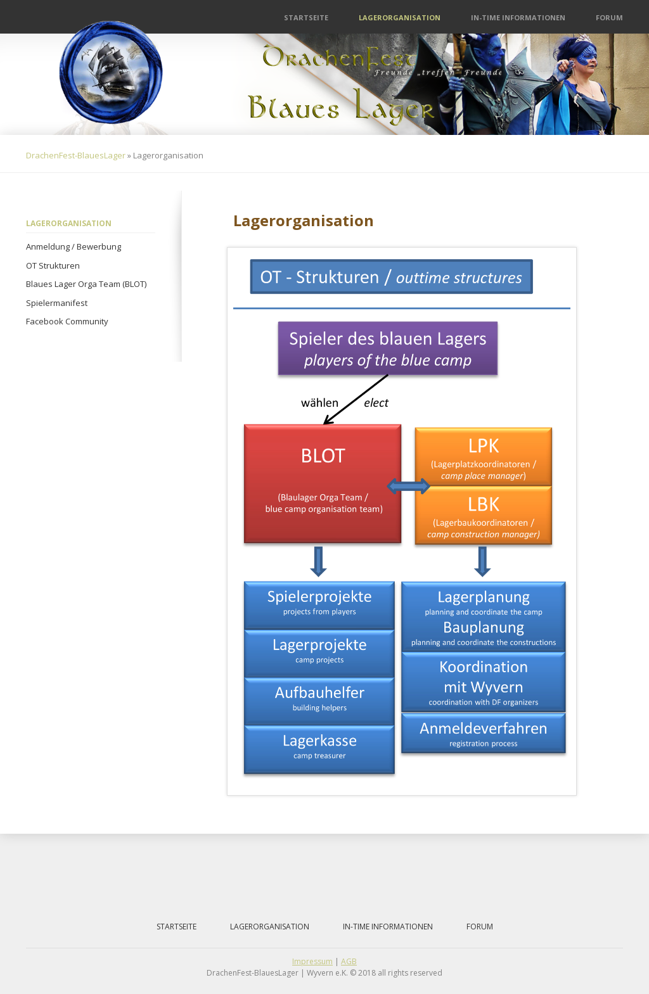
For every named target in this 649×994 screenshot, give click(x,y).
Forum (609, 17)
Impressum (312, 961)
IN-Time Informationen (518, 17)
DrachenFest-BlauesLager (75, 155)
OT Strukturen (53, 265)
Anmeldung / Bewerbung (73, 246)
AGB (349, 961)
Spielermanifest (56, 303)
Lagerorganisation (399, 17)
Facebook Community (67, 321)
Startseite (306, 17)
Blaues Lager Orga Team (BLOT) (86, 284)
